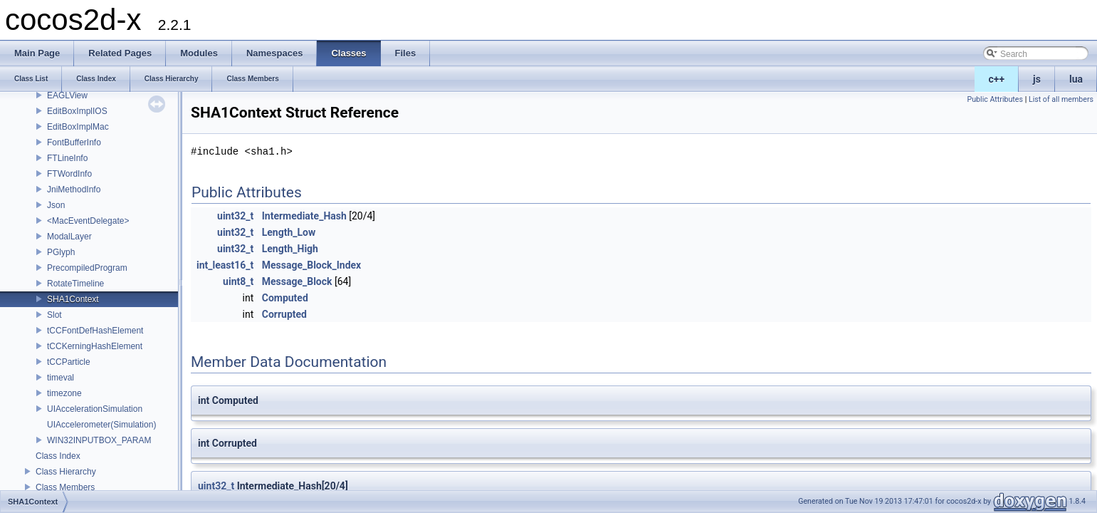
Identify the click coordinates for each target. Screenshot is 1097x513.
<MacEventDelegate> (88, 221)
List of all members (1061, 99)
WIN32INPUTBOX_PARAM (99, 440)
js (1037, 79)
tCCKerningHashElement (94, 346)
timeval (60, 378)
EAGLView (67, 95)
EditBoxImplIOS (77, 111)
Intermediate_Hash (304, 216)
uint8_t (238, 281)
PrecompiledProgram (87, 268)
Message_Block (297, 281)
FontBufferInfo (74, 142)
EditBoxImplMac (78, 127)
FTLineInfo (67, 158)
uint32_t (235, 216)
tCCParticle (68, 362)
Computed (285, 298)
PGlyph (61, 252)
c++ (997, 79)
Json (56, 205)
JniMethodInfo (73, 190)
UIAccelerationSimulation (94, 409)
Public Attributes (995, 99)
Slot (54, 315)
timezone (64, 393)
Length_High (290, 248)
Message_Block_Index (312, 265)
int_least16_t (224, 265)
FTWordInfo (69, 174)
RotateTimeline (75, 284)
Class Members (65, 487)
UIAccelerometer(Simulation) (101, 425)
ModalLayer (69, 237)
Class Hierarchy (66, 472)
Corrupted (284, 314)
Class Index (58, 456)
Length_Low (289, 232)
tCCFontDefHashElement (95, 331)
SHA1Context (73, 299)
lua (1076, 79)
